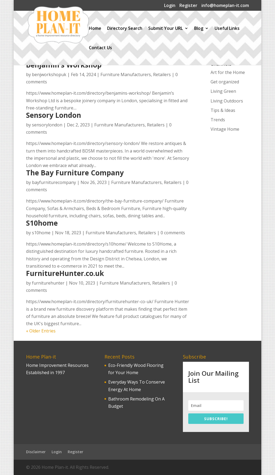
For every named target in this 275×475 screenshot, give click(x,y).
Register (188, 5)
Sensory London (53, 115)
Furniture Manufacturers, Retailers (135, 74)
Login (169, 5)
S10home (42, 223)
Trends (218, 120)
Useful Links (227, 28)
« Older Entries (41, 331)
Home (95, 28)
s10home (41, 233)
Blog (198, 28)
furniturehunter (48, 283)
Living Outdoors (227, 101)
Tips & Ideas (223, 110)
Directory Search (124, 28)
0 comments (173, 233)
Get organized (225, 82)
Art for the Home (228, 72)
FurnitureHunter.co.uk (65, 273)
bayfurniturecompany (54, 182)
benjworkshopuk (49, 74)
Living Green (223, 91)
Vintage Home (225, 129)
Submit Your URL (165, 28)
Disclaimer (36, 451)
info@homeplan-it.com (225, 5)
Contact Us (100, 48)
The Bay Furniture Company (75, 173)
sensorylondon (47, 125)
